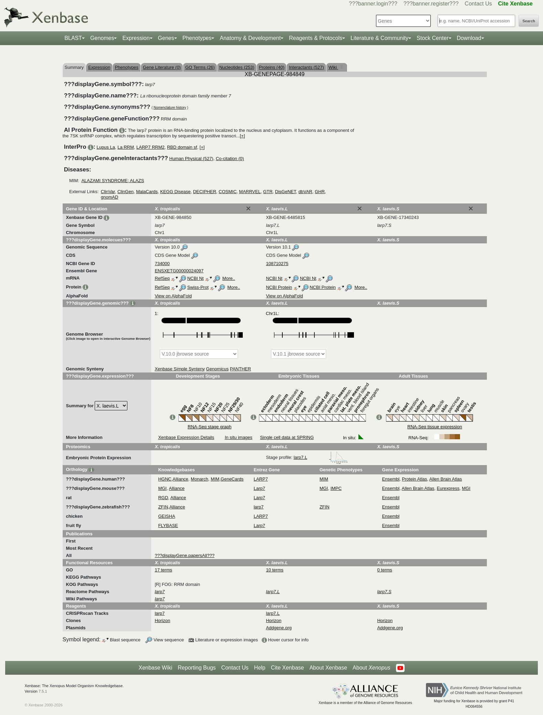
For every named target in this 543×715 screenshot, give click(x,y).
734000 (162, 263)
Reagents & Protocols (315, 38)
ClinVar (108, 191)
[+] (242, 135)
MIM (215, 479)
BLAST (73, 38)
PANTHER (240, 368)
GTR (267, 191)
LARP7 (261, 479)
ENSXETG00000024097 (179, 270)
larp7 (259, 506)
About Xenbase (328, 668)
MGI (162, 488)
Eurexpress (448, 488)
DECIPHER (204, 191)
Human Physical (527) (191, 158)
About (371, 668)
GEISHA (166, 516)
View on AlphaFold (173, 295)
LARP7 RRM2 (150, 147)
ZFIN (163, 506)
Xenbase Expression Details (186, 437)
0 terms (384, 569)
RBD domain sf (182, 147)
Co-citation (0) (230, 158)
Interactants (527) (306, 67)
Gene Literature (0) (162, 67)
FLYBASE (168, 525)
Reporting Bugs (197, 668)
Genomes (102, 38)
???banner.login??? (373, 4)
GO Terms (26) (200, 67)
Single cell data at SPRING (287, 437)
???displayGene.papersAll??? (184, 555)
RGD (163, 497)
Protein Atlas (414, 479)
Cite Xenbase (287, 668)
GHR (320, 191)
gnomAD (109, 197)
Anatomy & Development (250, 38)
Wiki (333, 67)
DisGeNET (285, 191)
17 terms (163, 569)
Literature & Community (379, 38)
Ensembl (391, 479)
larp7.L (321, 457)
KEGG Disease (175, 191)
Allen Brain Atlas (445, 479)
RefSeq (162, 278)
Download (469, 38)
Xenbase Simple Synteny (180, 368)
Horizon (162, 620)
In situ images (238, 437)
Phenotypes (197, 38)
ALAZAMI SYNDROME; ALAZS (112, 180)
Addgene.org (278, 627)
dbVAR (305, 191)
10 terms (274, 569)
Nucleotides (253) (236, 67)
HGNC (164, 479)
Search (528, 21)
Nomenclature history (170, 107)
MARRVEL (250, 191)
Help (259, 668)
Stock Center (432, 38)
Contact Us (478, 4)
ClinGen (125, 191)
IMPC (336, 488)
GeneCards (232, 479)
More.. (228, 278)
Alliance (180, 479)
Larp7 (259, 488)
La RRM (125, 147)
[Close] (248, 208)
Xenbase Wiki (155, 668)
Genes (166, 38)
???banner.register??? (431, 4)
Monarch (199, 479)
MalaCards (147, 191)
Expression (135, 38)
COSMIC (228, 191)
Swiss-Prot (198, 287)
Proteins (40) (271, 67)
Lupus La (105, 147)
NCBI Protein (279, 287)
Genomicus (217, 368)
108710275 (277, 263)
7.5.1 (43, 691)
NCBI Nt (195, 278)
